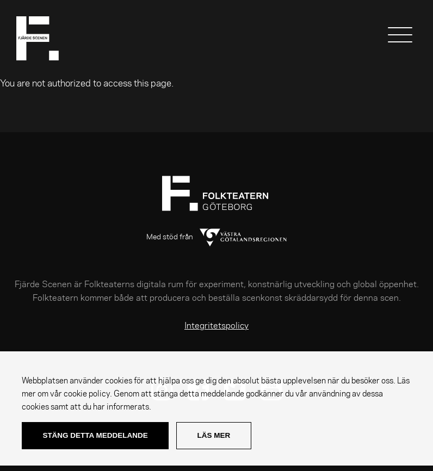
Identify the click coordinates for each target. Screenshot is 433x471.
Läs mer (213, 435)
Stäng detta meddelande (94, 435)
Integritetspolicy (216, 326)
